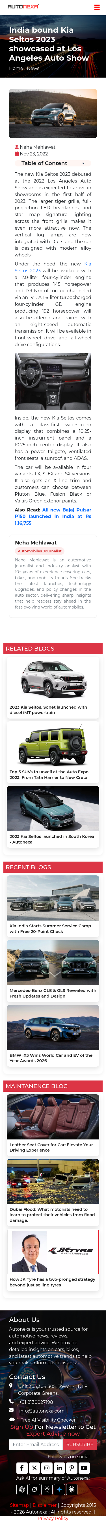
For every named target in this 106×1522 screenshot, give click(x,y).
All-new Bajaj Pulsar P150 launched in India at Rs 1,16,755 (53, 516)
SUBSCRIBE (79, 1444)
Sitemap (20, 1505)
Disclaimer (44, 1505)
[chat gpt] (22, 1489)
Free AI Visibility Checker (48, 1420)
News (33, 68)
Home (16, 68)
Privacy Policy (53, 1518)
